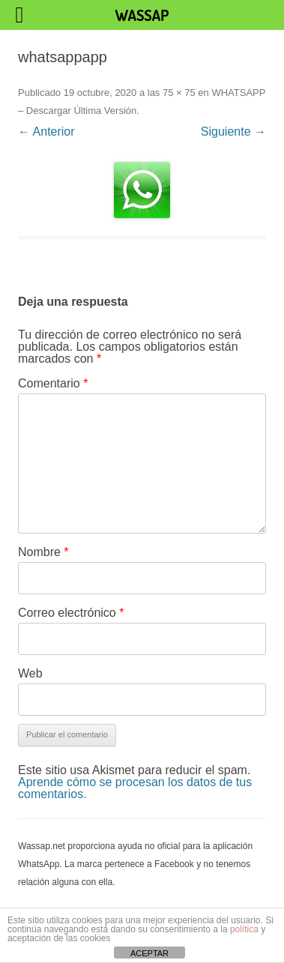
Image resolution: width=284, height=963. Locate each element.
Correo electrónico (71, 612)
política (244, 929)
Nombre (43, 552)
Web (30, 673)
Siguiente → (233, 131)
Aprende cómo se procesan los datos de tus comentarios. (135, 788)
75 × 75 (179, 92)
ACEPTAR (149, 953)
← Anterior (46, 131)
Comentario (53, 383)
